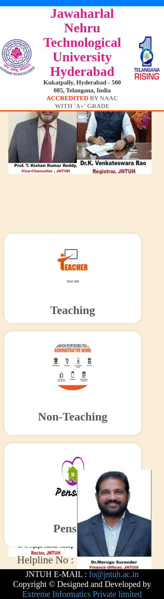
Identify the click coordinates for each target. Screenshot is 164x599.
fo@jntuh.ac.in (114, 574)
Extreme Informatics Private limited (82, 594)
